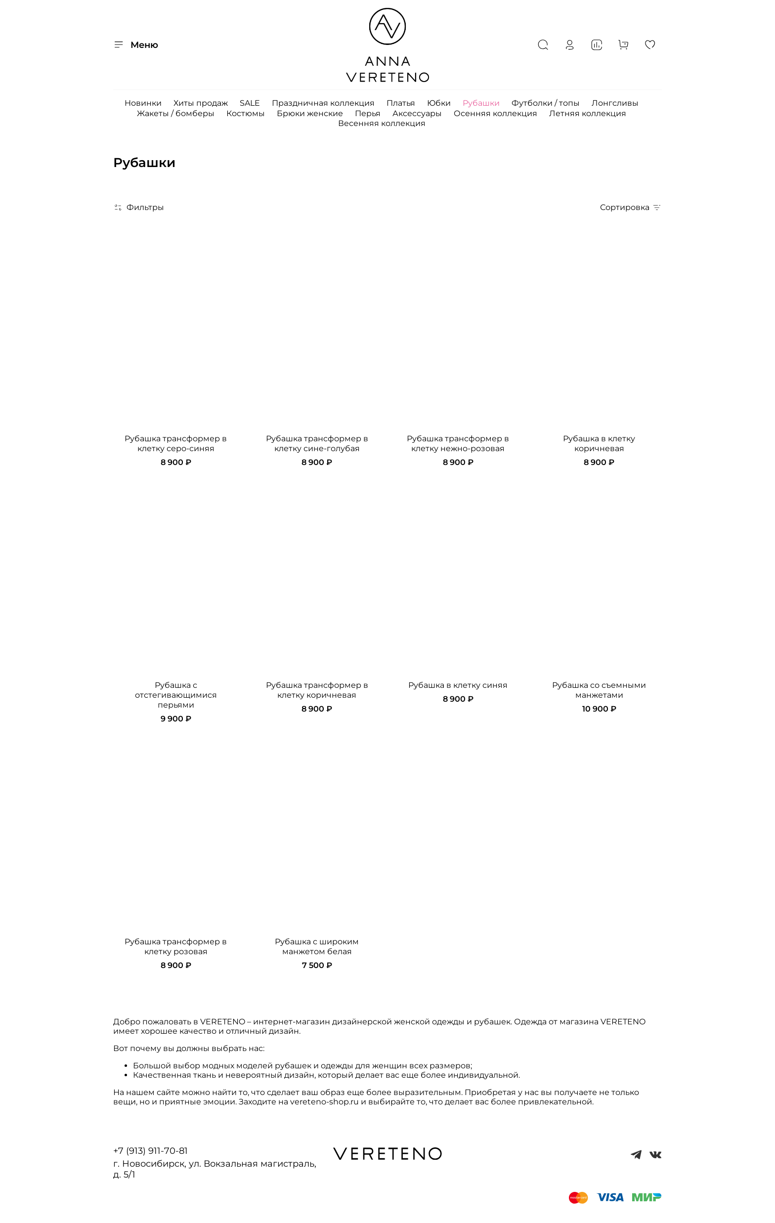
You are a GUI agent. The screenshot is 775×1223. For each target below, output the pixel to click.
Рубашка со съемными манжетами (599, 690)
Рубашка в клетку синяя (458, 685)
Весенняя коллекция (382, 123)
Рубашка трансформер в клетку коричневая (317, 690)
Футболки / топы (546, 103)
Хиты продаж (200, 103)
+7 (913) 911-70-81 (150, 1150)
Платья (401, 103)
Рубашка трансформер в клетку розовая (176, 946)
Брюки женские (310, 113)
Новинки (143, 103)
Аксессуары (417, 113)
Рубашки (481, 103)
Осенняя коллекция (495, 113)
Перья (368, 113)
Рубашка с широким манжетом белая (317, 946)
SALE (250, 103)
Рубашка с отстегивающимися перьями (176, 695)
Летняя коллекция (587, 113)
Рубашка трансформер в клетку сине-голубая (317, 443)
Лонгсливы (615, 103)
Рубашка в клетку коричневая (599, 443)
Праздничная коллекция (323, 103)
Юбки (439, 103)
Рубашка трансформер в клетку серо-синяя (176, 443)
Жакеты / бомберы (176, 113)
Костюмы (245, 113)
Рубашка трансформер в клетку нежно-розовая (458, 443)
